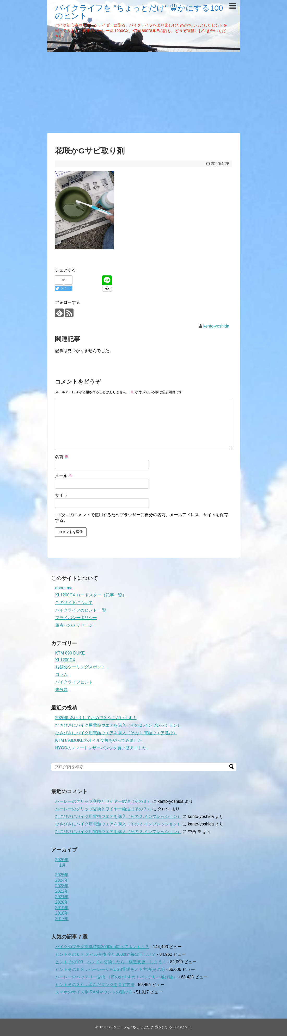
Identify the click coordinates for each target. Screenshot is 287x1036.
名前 (62, 456)
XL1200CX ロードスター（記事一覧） (91, 595)
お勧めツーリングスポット (80, 667)
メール (64, 476)
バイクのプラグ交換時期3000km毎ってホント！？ (102, 947)
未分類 (61, 689)
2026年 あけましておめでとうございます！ (96, 718)
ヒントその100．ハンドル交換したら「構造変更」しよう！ (111, 962)
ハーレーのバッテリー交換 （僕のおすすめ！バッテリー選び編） (116, 977)
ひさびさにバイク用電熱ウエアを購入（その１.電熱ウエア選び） (116, 733)
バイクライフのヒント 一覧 (80, 610)
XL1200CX (65, 660)
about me (64, 588)
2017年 (62, 918)
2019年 (62, 907)
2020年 (62, 902)
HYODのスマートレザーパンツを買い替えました (100, 748)
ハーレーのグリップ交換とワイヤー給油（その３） (103, 801)
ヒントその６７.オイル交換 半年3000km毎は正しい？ (105, 954)
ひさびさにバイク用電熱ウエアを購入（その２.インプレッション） (118, 725)
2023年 (62, 886)
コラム (61, 674)
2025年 (62, 875)
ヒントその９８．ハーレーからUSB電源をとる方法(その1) (110, 969)
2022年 (62, 891)
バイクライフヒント (74, 682)
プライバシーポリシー (76, 617)
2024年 (62, 880)
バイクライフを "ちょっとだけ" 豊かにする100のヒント (139, 12)
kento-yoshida (216, 326)
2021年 (62, 897)
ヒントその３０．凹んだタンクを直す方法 (95, 984)
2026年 (62, 860)
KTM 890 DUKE (70, 653)
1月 (62, 865)
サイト (61, 495)
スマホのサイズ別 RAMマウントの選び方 (93, 992)
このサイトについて (74, 602)
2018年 (62, 913)
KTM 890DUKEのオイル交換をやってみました (98, 740)
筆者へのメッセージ (74, 625)
